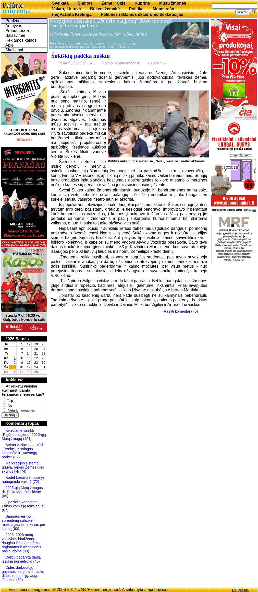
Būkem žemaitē (105, 9)
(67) (5, 510)
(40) (36, 561)
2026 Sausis (17, 339)
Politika (136, 9)
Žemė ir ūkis (113, 3)
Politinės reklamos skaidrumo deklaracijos (142, 14)
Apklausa (14, 380)
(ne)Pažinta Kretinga (72, 14)
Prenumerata (17, 30)
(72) (35, 482)
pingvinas (240, 589)
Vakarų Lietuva (66, 9)
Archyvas (13, 26)
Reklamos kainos (20, 40)
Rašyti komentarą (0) (181, 311)
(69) (5, 496)
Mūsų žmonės (172, 3)
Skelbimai (14, 50)
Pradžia (12, 21)
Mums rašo (163, 9)
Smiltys (85, 3)
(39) (19, 580)
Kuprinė (142, 3)
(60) (15, 529)
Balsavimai (15, 35)
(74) (22, 471)
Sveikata (60, 3)
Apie (9, 45)
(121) (27, 439)
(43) (25, 551)
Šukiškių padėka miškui (80, 56)
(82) (16, 457)
